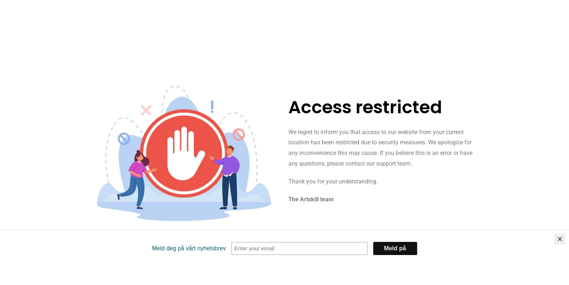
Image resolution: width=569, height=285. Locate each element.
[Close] (559, 238)
